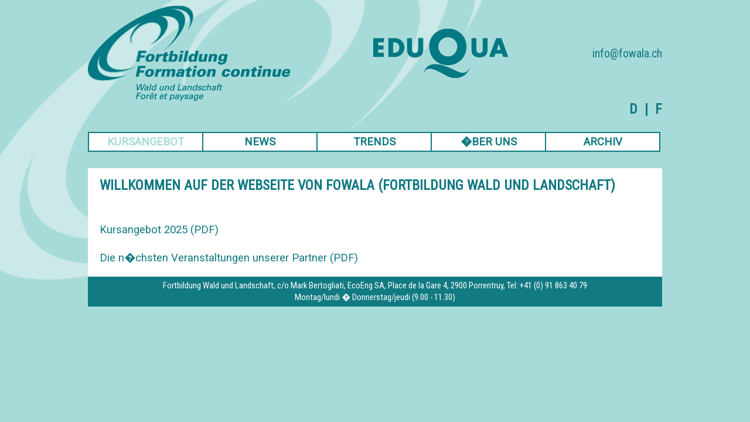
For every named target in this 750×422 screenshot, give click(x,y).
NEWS (259, 141)
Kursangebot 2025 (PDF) (159, 229)
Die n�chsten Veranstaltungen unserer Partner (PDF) (229, 257)
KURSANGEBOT (145, 141)
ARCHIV (603, 141)
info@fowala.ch (627, 53)
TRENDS (374, 141)
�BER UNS (489, 141)
